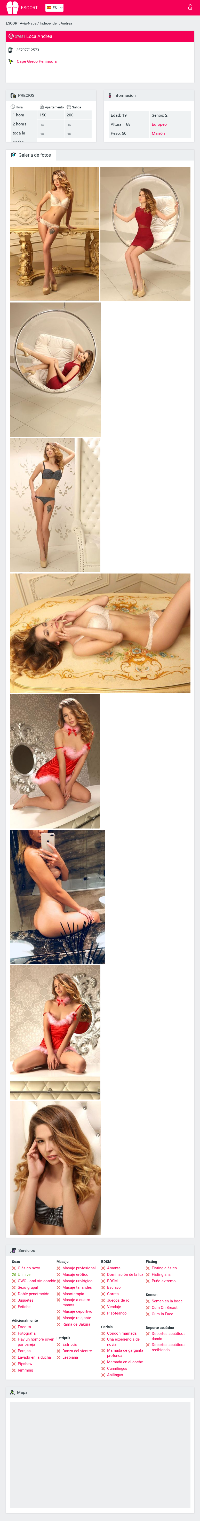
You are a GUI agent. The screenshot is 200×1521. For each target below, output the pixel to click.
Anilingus (115, 1375)
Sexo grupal (28, 1287)
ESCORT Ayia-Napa (21, 23)
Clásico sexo (29, 1268)
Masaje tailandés (77, 1287)
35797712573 (27, 50)
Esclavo (114, 1287)
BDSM (112, 1281)
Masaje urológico (77, 1281)
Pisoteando (117, 1313)
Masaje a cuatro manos (76, 1302)
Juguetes (26, 1300)
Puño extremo (164, 1281)
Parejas (24, 1351)
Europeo (159, 124)
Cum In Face (162, 1314)
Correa (113, 1294)
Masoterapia (73, 1294)
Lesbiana (70, 1357)
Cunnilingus (117, 1368)
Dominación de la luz (125, 1274)
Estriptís (69, 1344)
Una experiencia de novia (123, 1342)
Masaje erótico (75, 1274)
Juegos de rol (119, 1300)
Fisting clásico (164, 1268)
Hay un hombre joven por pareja (36, 1342)
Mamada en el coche (125, 1362)
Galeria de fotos (31, 155)
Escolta (24, 1327)
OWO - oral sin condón (37, 1281)
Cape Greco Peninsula (33, 61)
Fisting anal (162, 1274)
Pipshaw (25, 1363)
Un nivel (24, 1274)
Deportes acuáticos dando (169, 1336)
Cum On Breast (165, 1307)
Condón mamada (122, 1333)
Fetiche (24, 1306)
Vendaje (114, 1306)
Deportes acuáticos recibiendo (169, 1347)
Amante (114, 1268)
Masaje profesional (79, 1268)
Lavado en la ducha (34, 1357)
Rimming (25, 1370)
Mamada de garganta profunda (125, 1353)
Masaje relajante (76, 1318)
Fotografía (27, 1333)
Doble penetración (33, 1294)
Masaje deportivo (77, 1311)
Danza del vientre (77, 1351)
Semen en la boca (167, 1301)
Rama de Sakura (76, 1324)
